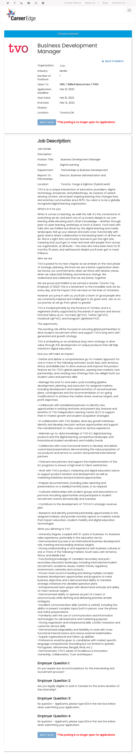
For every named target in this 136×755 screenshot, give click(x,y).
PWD (96, 84)
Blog (105, 1)
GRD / (63, 84)
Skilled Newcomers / (80, 84)
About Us (92, 1)
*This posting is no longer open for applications (86, 122)
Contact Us (120, 1)
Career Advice (72, 1)
